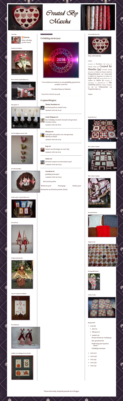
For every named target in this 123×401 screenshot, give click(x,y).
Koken (108, 76)
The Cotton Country (105, 85)
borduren (90, 64)
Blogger (76, 391)
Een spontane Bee (98, 341)
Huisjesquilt (108, 74)
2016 (92, 326)
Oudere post (76, 186)
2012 (92, 363)
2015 (92, 353)
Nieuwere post (46, 186)
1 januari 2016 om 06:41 (53, 140)
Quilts (98, 80)
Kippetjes (100, 76)
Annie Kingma (50, 117)
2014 (92, 356)
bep (46, 146)
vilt (92, 87)
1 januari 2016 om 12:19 (53, 152)
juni (93, 329)
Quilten (90, 81)
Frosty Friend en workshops (102, 338)
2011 (92, 366)
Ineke (47, 159)
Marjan (48, 132)
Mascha (26, 37)
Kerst (92, 76)
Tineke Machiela (51, 105)
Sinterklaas (91, 83)
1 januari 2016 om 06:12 (53, 125)
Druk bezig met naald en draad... (100, 345)
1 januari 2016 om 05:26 (53, 110)
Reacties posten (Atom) (59, 190)
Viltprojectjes (103, 87)
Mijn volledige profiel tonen (27, 41)
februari (95, 332)
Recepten (107, 80)
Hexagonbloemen (94, 74)
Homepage (62, 186)
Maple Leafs (92, 78)
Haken (98, 72)
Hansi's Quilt (106, 72)
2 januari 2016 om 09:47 (53, 177)
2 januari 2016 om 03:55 (53, 165)
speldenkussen (101, 83)
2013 (92, 360)
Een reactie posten (49, 182)
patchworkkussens (105, 78)
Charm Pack (92, 67)
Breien (108, 64)
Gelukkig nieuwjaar (98, 348)
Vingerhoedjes (93, 89)
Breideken (99, 64)
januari (94, 335)
